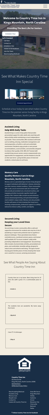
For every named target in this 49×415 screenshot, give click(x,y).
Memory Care (11, 172)
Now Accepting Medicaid (12, 54)
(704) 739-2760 (10, 2)
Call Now (7, 41)
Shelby (32, 396)
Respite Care (13, 398)
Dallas (32, 408)
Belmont (33, 406)
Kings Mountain (35, 394)
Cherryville (33, 404)
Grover (32, 400)
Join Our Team (8, 51)
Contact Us (7, 43)
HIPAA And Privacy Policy (19, 386)
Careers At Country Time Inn (17, 402)
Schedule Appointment (24, 103)
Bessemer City (34, 402)
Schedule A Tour (10, 34)
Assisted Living (12, 126)
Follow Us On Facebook (11, 49)
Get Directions (16, 384)
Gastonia (33, 398)
